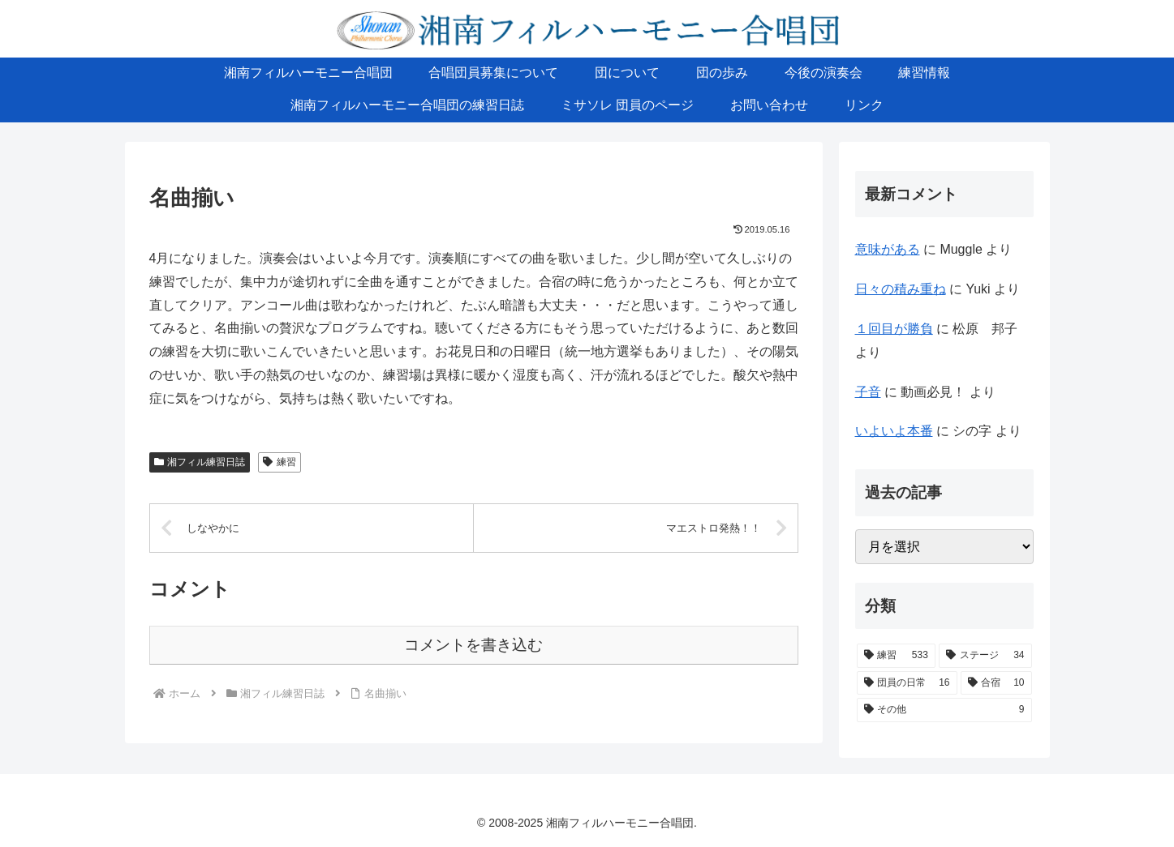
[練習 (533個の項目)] (896, 656)
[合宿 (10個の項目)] (996, 683)
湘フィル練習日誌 (200, 462)
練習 (279, 462)
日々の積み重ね (900, 289)
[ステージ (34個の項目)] (985, 656)
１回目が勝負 (894, 329)
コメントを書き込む (473, 644)
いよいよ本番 (894, 431)
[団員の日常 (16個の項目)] (907, 683)
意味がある (887, 249)
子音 (868, 392)
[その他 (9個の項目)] (944, 710)
